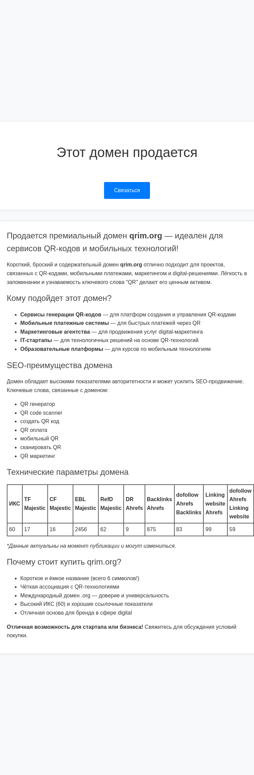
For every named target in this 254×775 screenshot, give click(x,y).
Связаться (127, 190)
